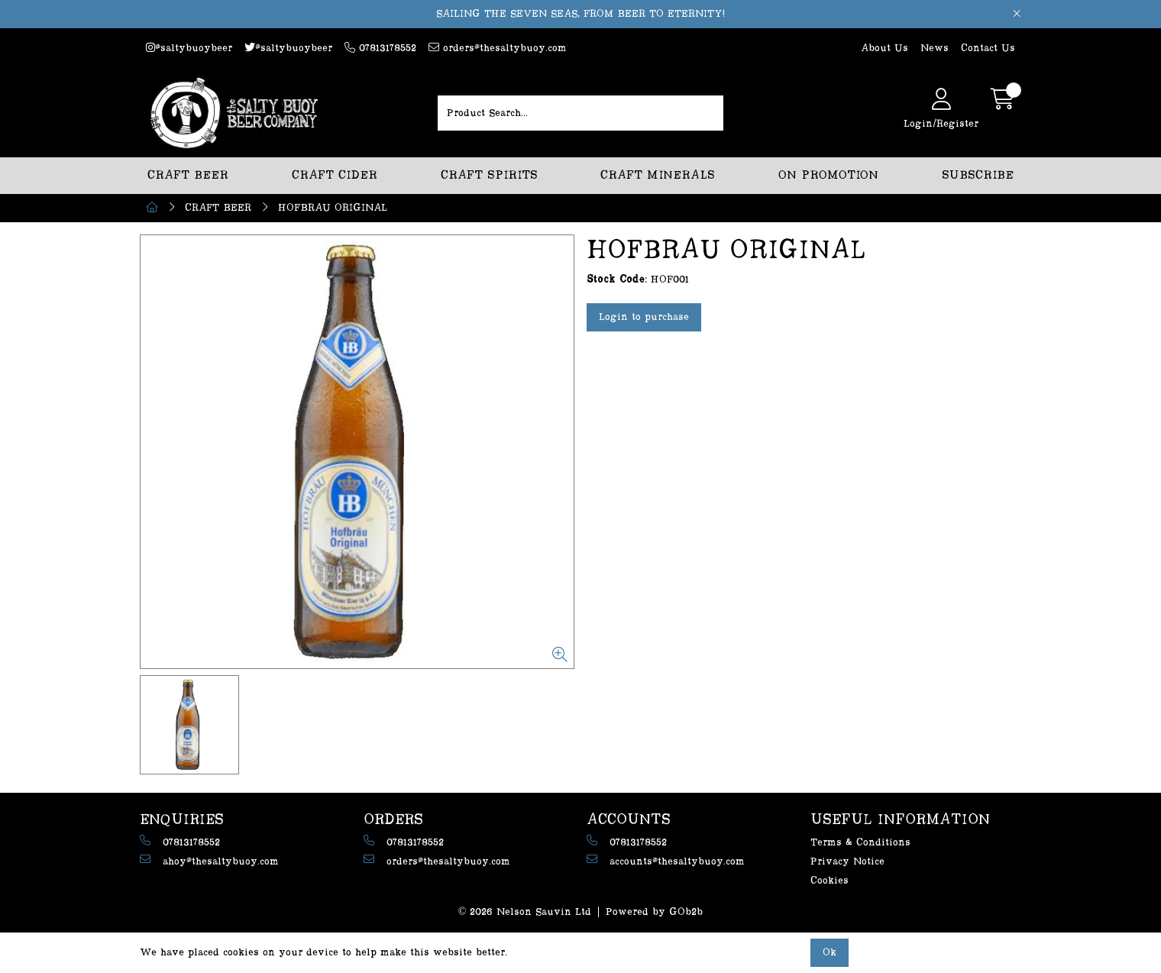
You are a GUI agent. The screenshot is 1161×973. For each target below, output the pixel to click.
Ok (829, 952)
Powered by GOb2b (654, 912)
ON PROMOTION (828, 175)
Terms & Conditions (860, 842)
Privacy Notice (847, 861)
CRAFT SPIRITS (489, 175)
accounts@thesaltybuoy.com (666, 860)
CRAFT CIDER (334, 175)
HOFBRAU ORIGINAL (332, 207)
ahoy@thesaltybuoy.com (209, 860)
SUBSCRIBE (978, 175)
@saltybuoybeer (189, 47)
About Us (884, 48)
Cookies (829, 880)
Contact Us (988, 48)
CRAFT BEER (187, 175)
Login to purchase (644, 317)
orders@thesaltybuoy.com (498, 47)
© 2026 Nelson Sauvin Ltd (525, 912)
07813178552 (380, 47)
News (934, 48)
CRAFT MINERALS (657, 175)
